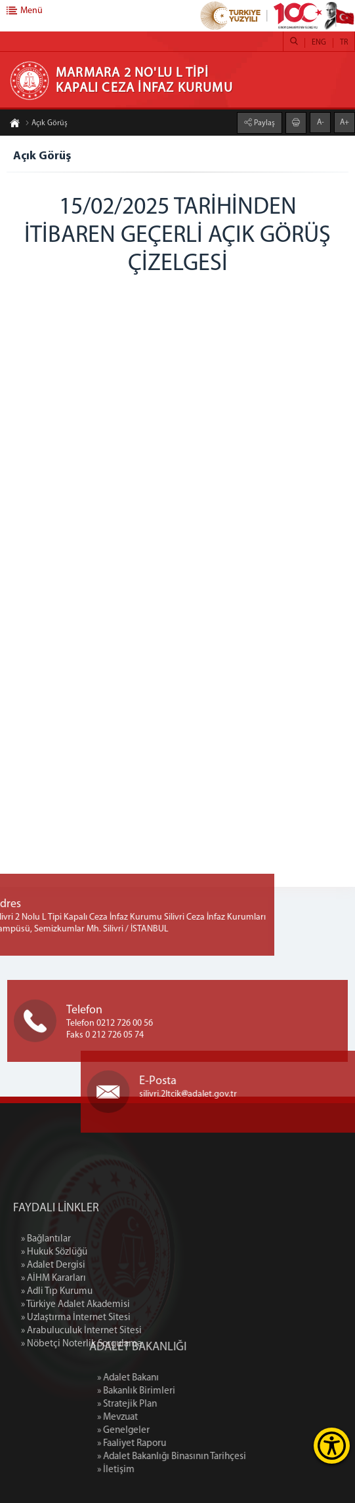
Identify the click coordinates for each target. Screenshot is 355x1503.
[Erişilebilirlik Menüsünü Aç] (332, 1446)
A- (320, 122)
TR (344, 43)
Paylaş (263, 123)
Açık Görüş (46, 124)
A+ (344, 122)
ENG (319, 43)
